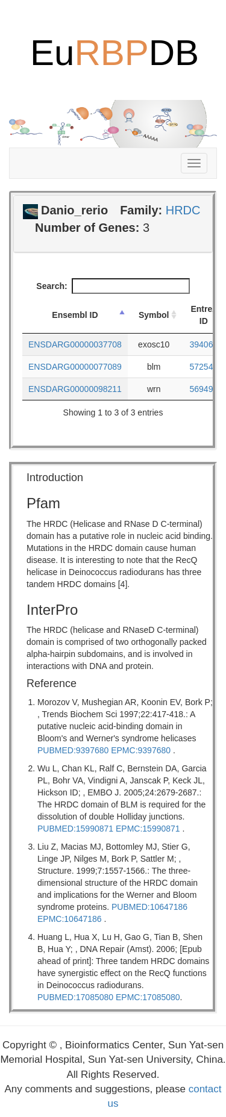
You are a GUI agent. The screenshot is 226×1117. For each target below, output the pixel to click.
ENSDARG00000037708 (75, 344)
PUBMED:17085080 (75, 997)
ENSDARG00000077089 (75, 367)
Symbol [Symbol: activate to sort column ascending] (154, 315)
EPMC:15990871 (148, 828)
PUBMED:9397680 (72, 750)
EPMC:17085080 (148, 997)
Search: (112, 286)
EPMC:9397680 (141, 750)
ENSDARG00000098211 (75, 389)
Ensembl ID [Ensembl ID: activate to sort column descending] (75, 315)
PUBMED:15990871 (75, 828)
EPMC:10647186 (69, 919)
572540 (204, 367)
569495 (204, 389)
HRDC (183, 210)
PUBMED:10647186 (149, 907)
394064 (204, 344)
